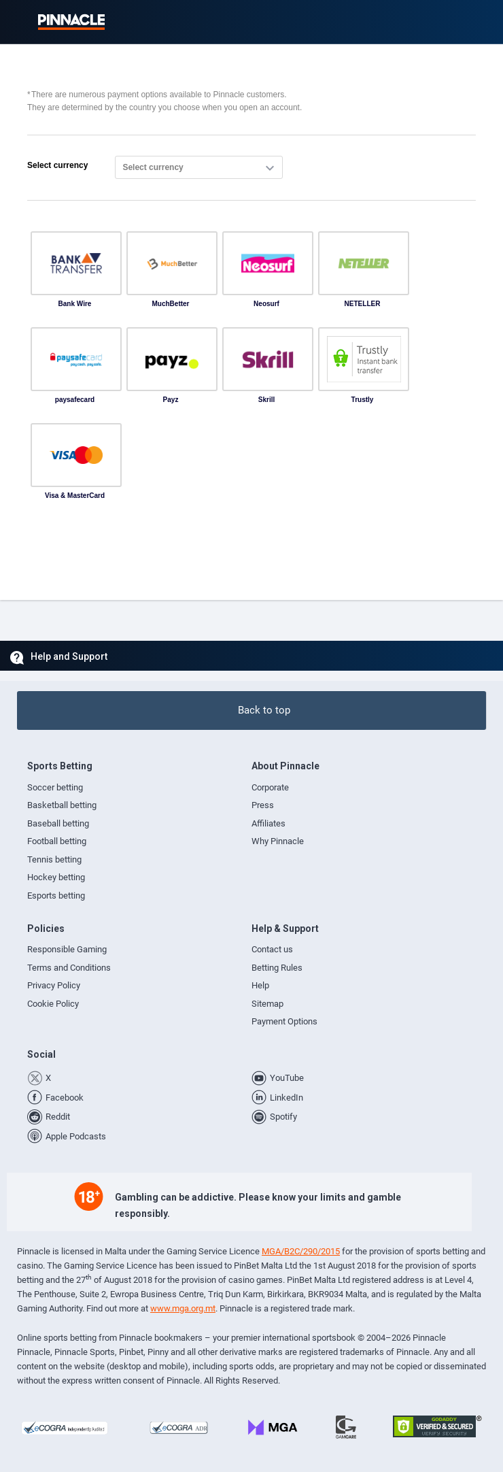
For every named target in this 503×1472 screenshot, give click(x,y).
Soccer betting (55, 787)
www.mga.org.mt (182, 1308)
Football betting (56, 841)
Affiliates (268, 823)
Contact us (272, 949)
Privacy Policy (53, 985)
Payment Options (284, 1021)
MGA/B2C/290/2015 (301, 1251)
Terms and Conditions (69, 968)
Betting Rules (277, 968)
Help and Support (69, 656)
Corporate (270, 787)
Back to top (264, 710)
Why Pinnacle (278, 841)
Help (260, 985)
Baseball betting (58, 823)
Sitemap (267, 1004)
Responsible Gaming (67, 949)
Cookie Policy (53, 1004)
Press (263, 805)
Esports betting (56, 895)
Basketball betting (62, 805)
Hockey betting (56, 877)
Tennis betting (54, 859)
